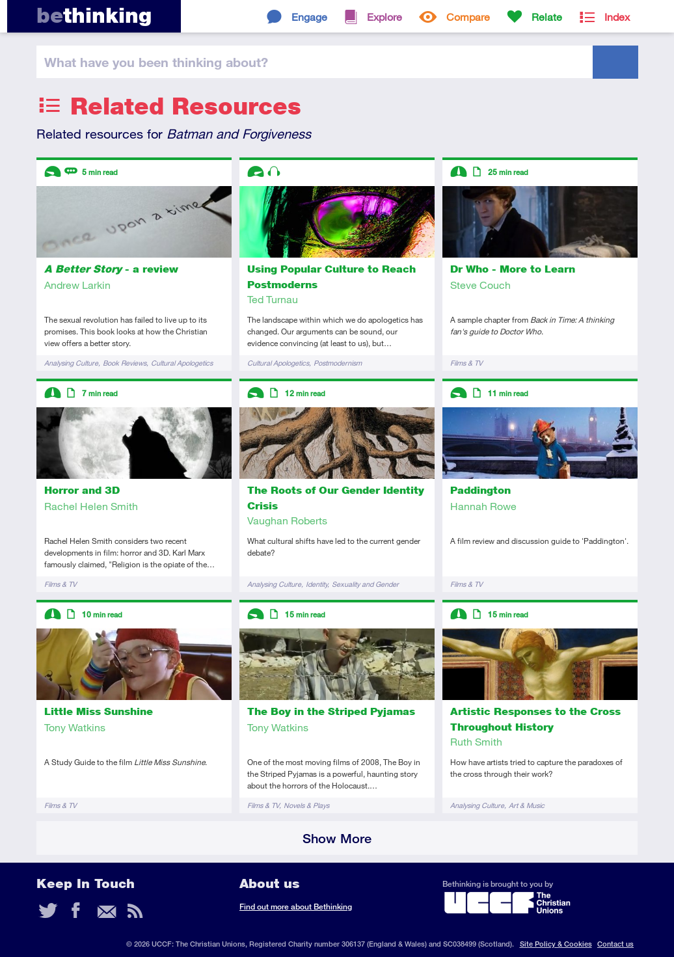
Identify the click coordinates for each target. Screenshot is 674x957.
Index (617, 16)
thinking (94, 15)
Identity (316, 584)
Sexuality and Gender (365, 584)
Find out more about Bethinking (295, 906)
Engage (309, 16)
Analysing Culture (71, 362)
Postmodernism (338, 362)
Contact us (615, 943)
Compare (468, 16)
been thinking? (156, 62)
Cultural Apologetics (182, 362)
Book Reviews (124, 362)
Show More (337, 838)
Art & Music (527, 805)
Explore (384, 16)
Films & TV (466, 362)
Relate (547, 16)
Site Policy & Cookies (556, 943)
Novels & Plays (306, 805)
